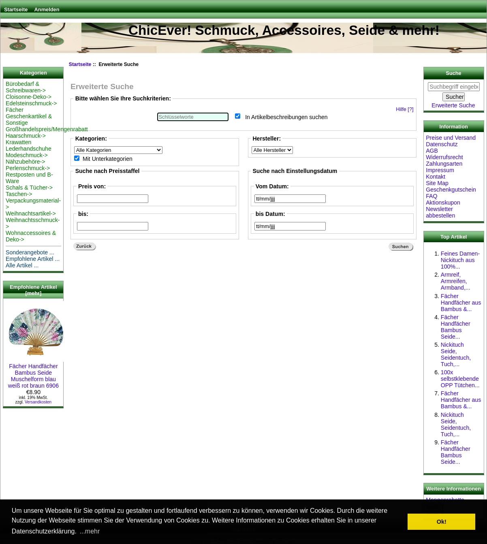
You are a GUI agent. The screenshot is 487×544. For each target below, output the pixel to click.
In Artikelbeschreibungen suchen (286, 116)
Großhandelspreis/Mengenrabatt (47, 129)
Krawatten (18, 142)
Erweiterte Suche (453, 105)
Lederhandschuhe (28, 148)
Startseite (16, 9)
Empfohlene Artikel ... (33, 259)
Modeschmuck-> (27, 155)
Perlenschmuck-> (28, 168)
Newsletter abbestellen (440, 212)
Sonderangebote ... (30, 252)
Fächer (14, 110)
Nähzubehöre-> (25, 161)
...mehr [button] (90, 531)
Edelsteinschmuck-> (31, 103)
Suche (453, 73)
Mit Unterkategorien (107, 159)
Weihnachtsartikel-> (31, 213)
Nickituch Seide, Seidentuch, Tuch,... (456, 354)
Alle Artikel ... (22, 265)
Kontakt (435, 176)
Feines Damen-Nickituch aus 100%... (460, 260)
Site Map (437, 183)
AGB (432, 150)
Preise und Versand (451, 137)
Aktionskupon (443, 202)
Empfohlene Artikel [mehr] (33, 290)
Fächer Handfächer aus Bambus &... (461, 302)
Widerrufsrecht (444, 157)
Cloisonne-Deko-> (28, 97)
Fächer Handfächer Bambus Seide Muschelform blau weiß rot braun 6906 (36, 372)
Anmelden (47, 9)
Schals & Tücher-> (29, 187)
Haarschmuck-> (26, 135)
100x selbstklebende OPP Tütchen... (460, 378)
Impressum (440, 170)
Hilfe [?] (404, 109)
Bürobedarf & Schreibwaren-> (26, 87)
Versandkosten (38, 402)
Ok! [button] (441, 521)
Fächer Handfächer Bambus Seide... (455, 327)
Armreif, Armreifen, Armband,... (455, 281)
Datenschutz (441, 144)
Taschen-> (19, 194)
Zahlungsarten (444, 163)
